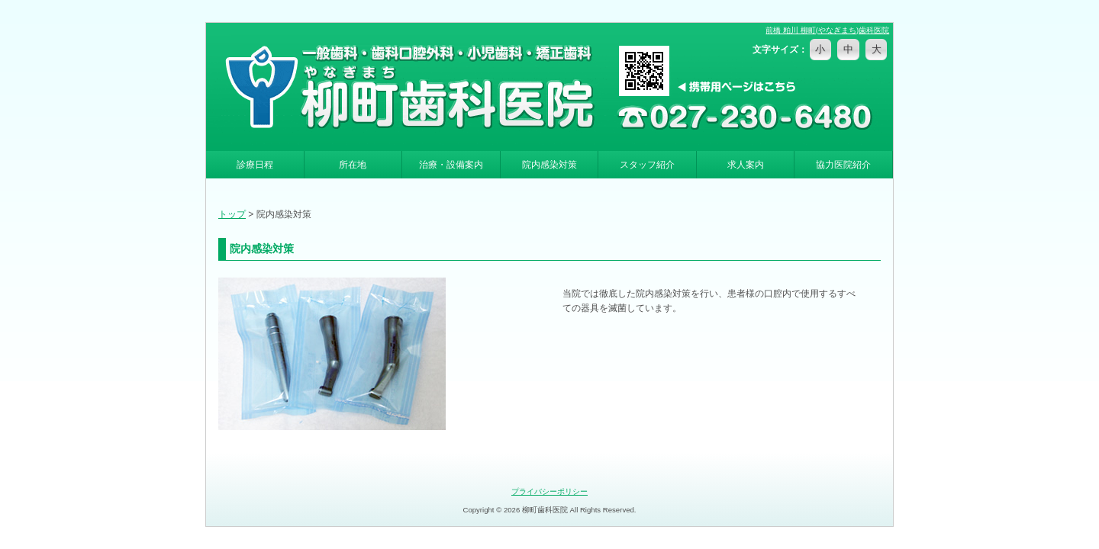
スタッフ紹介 (647, 164)
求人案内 (745, 164)
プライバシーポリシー (549, 491)
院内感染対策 (549, 164)
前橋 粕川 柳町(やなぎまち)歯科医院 (827, 30)
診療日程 (255, 164)
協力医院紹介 (843, 164)
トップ (232, 214)
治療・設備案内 (451, 164)
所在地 (352, 164)
